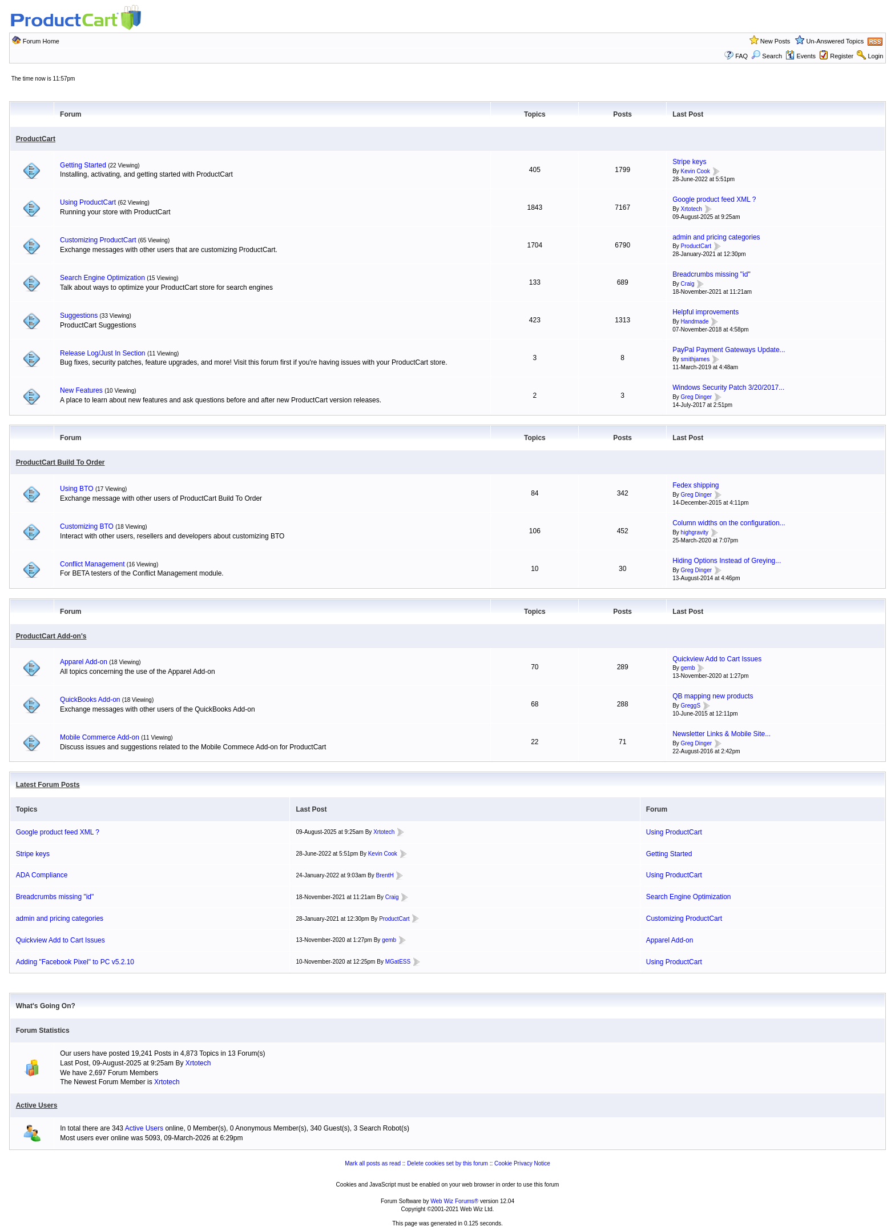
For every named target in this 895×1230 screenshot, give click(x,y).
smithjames (695, 359)
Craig (688, 284)
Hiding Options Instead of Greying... (726, 561)
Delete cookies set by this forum (447, 1163)
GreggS (690, 705)
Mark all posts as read (373, 1163)
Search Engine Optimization (102, 278)
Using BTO (76, 489)
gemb (688, 668)
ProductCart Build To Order (60, 462)
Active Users (37, 1105)
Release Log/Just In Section (102, 353)
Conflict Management (92, 564)
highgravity (694, 532)
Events (800, 56)
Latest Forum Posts (48, 785)
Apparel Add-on (83, 662)
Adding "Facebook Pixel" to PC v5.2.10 (75, 962)
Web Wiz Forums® (454, 1201)
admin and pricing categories (716, 237)
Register (841, 56)
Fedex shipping (695, 485)
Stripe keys (689, 162)
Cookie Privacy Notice (522, 1163)
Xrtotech (691, 209)
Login (875, 56)
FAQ (741, 56)
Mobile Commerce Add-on (99, 737)
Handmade (695, 321)
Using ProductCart (88, 202)
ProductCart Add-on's (51, 636)
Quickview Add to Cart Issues (716, 659)
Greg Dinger (696, 397)
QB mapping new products (712, 696)
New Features (81, 390)
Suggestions (79, 316)
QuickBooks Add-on (90, 700)
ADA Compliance (42, 875)
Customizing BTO (87, 526)
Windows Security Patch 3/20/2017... (728, 388)
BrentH (385, 875)
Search (766, 56)
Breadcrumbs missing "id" (711, 274)
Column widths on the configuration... (728, 523)
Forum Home (41, 41)
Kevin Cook (695, 171)
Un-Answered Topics (835, 41)
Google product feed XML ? (714, 199)
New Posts (775, 41)
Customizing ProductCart (98, 240)
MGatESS (397, 962)
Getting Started (83, 165)
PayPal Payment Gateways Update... (728, 350)
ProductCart (35, 139)
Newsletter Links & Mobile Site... (721, 734)
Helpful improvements (705, 312)
